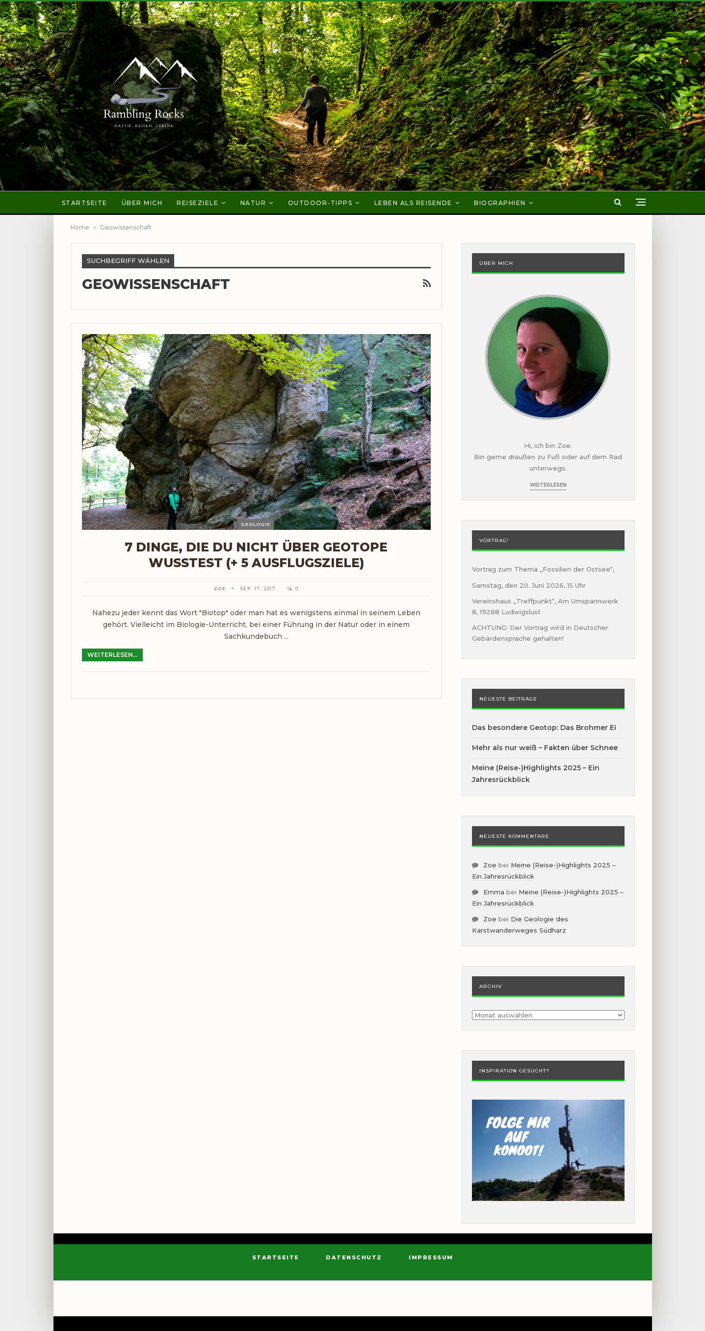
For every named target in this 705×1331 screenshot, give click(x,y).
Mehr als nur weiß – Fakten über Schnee (545, 747)
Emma (493, 892)
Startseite (84, 203)
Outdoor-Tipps (320, 203)
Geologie (255, 524)
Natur (253, 203)
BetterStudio (435, 1303)
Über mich (142, 203)
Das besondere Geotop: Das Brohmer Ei (544, 727)
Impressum (431, 1257)
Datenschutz (354, 1257)
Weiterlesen (548, 485)
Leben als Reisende (413, 203)
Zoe (489, 865)
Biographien (500, 203)
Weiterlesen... (112, 654)
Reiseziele (197, 203)
